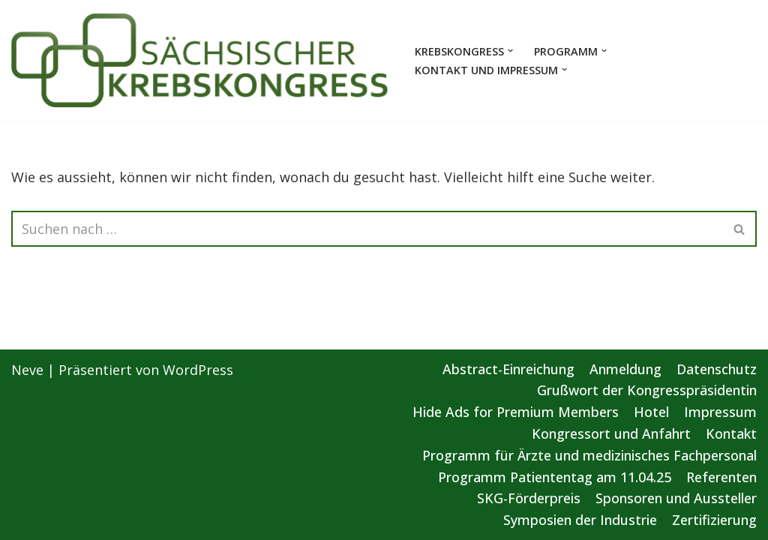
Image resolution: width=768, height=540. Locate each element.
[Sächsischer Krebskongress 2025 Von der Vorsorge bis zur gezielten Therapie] (200, 60)
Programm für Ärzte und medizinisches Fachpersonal (589, 455)
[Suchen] (367, 229)
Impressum (720, 412)
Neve (27, 370)
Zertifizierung (714, 520)
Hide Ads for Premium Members (515, 412)
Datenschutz (716, 369)
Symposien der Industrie (580, 520)
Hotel (651, 412)
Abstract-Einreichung (508, 369)
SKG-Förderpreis (528, 498)
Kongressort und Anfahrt (611, 433)
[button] (510, 50)
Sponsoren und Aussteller (676, 498)
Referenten (721, 477)
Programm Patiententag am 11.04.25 (554, 477)
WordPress (198, 370)
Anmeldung (626, 369)
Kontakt (731, 433)
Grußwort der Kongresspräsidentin (647, 390)
